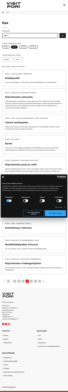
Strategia (5, 368)
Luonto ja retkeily (17, 74)
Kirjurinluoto (15, 92)
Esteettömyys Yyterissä (18, 227)
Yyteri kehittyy (7, 375)
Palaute (5, 335)
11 (39, 281)
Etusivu (7, 74)
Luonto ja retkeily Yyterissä (25, 118)
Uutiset (23, 47)
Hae (63, 35)
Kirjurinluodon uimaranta (19, 97)
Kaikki (6, 47)
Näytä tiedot (59, 207)
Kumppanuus (7, 357)
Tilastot (5, 365)
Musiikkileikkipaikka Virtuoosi (21, 244)
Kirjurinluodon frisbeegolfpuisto (23, 263)
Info (12, 139)
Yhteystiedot (7, 343)
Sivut (15, 47)
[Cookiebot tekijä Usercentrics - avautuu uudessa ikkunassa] (58, 177)
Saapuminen (41, 343)
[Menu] (64, 5)
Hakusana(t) (6, 31)
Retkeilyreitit (12, 78)
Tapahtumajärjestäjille (10, 361)
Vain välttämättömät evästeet (33, 213)
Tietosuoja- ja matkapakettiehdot (48, 346)
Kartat (8, 143)
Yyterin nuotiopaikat (16, 122)
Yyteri (13, 118)
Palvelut (33, 47)
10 (35, 281)
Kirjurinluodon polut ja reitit (21, 164)
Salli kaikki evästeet (55, 213)
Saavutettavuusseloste (9, 387)
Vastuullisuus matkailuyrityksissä (13, 372)
